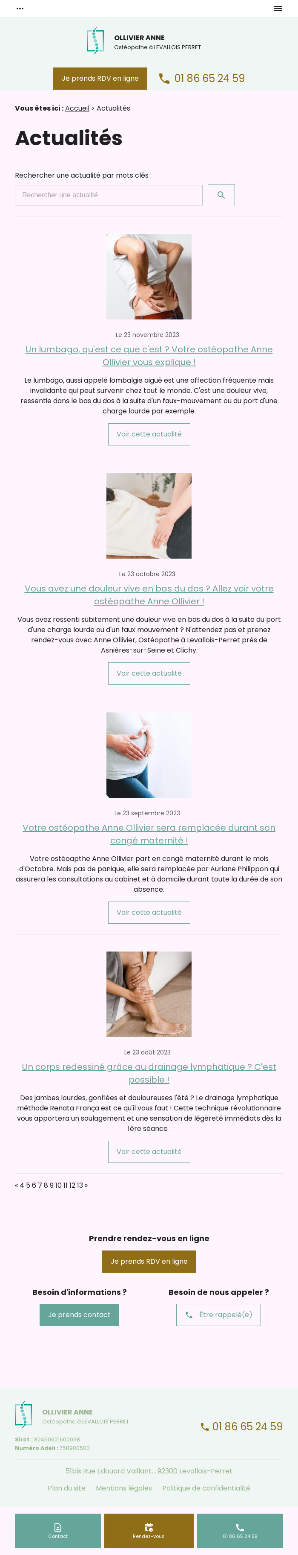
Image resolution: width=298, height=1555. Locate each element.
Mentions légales (124, 1488)
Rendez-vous (149, 1535)
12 (72, 1185)
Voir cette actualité (149, 434)
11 (65, 1185)
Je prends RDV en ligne (100, 78)
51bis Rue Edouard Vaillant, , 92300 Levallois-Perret (149, 1471)
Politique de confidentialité (206, 1488)
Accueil (77, 108)
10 (58, 1185)
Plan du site (67, 1488)
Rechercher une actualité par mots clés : (83, 175)
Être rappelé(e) (218, 1315)
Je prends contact (79, 1315)
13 (80, 1185)
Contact (58, 1535)
